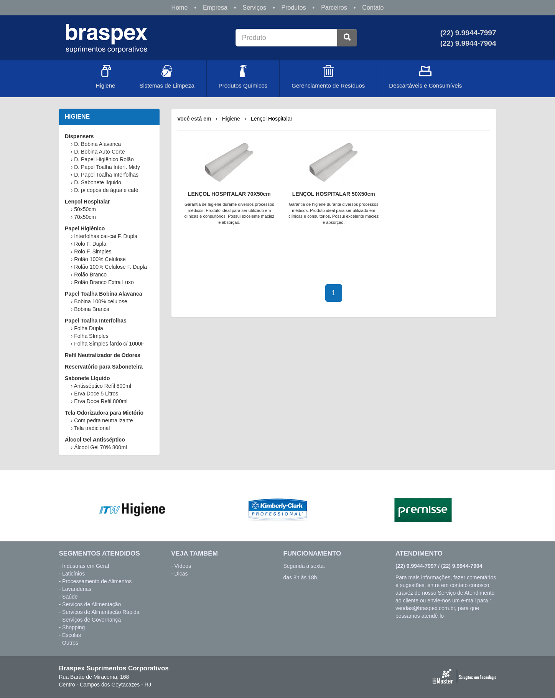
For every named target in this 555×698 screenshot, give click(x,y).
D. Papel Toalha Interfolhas (106, 175)
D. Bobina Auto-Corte (99, 152)
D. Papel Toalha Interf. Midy (107, 167)
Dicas (181, 574)
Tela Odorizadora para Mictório (104, 413)
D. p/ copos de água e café (106, 190)
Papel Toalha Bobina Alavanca (103, 294)
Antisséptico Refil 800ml (102, 386)
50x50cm (85, 209)
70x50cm (85, 217)
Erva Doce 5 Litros (96, 393)
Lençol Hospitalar (87, 201)
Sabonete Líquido (87, 378)
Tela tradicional (92, 428)
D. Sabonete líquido (97, 182)
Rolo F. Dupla (90, 244)
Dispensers (79, 136)
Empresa (215, 7)
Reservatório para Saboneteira (104, 367)
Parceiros (334, 7)
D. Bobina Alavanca (97, 144)
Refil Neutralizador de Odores (102, 355)
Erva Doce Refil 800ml (100, 401)
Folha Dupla (88, 328)
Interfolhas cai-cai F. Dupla (105, 236)
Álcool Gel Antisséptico (95, 440)
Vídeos (183, 566)
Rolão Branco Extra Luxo (104, 282)
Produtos (294, 7)
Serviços (254, 7)
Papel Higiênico (85, 228)
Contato (373, 7)
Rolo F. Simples (92, 251)
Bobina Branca (91, 309)
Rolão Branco (90, 274)
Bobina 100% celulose (100, 301)
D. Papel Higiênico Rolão (104, 159)
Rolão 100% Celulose (100, 259)
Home (179, 7)
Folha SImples (91, 336)
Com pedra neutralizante (103, 420)
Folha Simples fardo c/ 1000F (109, 344)
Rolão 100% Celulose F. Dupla (110, 267)
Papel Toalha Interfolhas (96, 321)
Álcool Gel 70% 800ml (100, 447)
